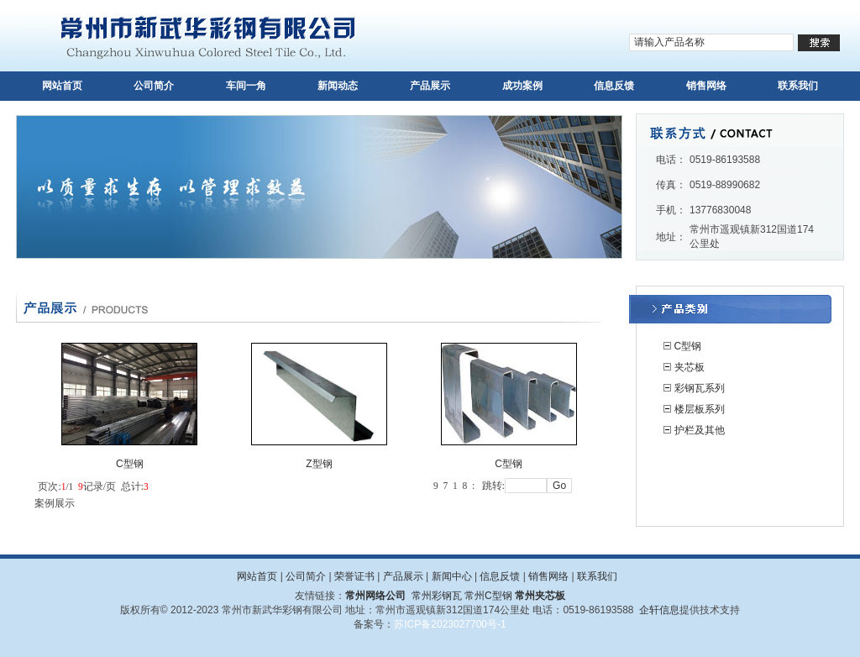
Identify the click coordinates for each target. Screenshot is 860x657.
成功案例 (522, 86)
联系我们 (798, 86)
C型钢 (688, 346)
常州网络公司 (375, 596)
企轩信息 (659, 610)
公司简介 (154, 86)
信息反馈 (614, 86)
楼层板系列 (699, 409)
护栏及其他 (699, 430)
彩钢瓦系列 (699, 388)
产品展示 (430, 86)
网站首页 (62, 86)
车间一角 (246, 86)
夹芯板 (689, 367)
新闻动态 (337, 86)
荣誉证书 (354, 576)
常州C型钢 (488, 596)
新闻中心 (452, 576)
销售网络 (706, 86)
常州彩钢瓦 (437, 596)
